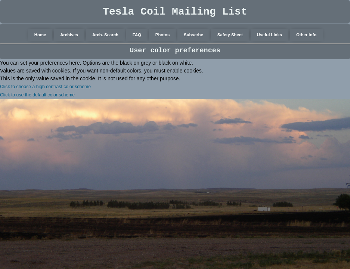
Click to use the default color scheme (37, 95)
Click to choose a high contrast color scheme (45, 86)
